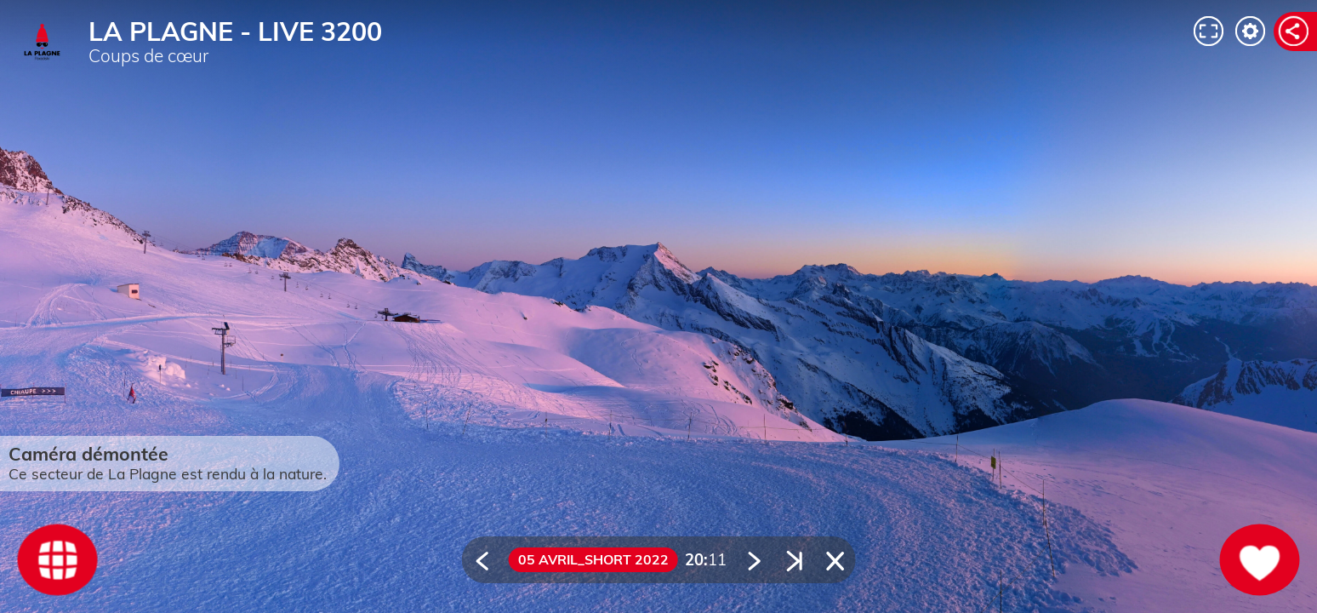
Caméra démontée (88, 454)
